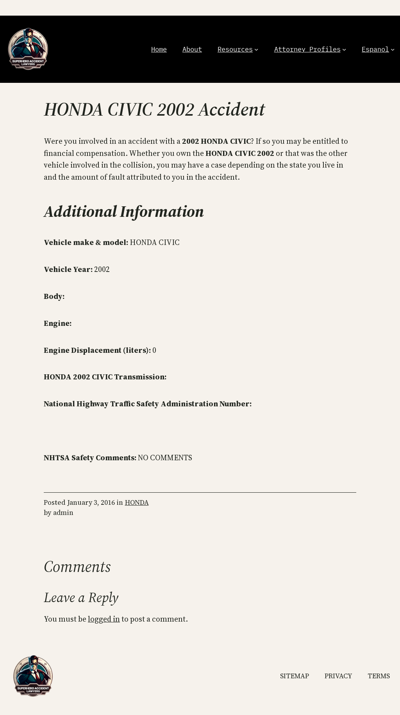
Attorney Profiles (307, 49)
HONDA (137, 502)
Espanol (375, 49)
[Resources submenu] (256, 49)
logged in (104, 619)
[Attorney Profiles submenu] (344, 49)
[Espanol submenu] (393, 49)
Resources (235, 49)
